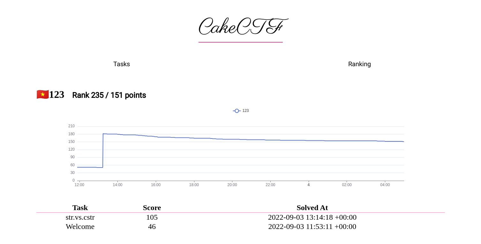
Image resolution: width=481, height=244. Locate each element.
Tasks (121, 64)
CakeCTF (241, 28)
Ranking (359, 64)
